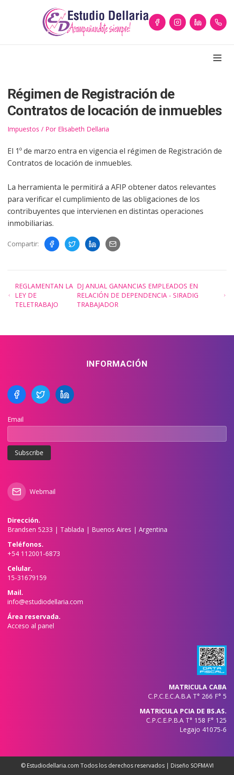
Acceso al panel (30, 625)
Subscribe (29, 452)
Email (15, 419)
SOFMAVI (202, 765)
